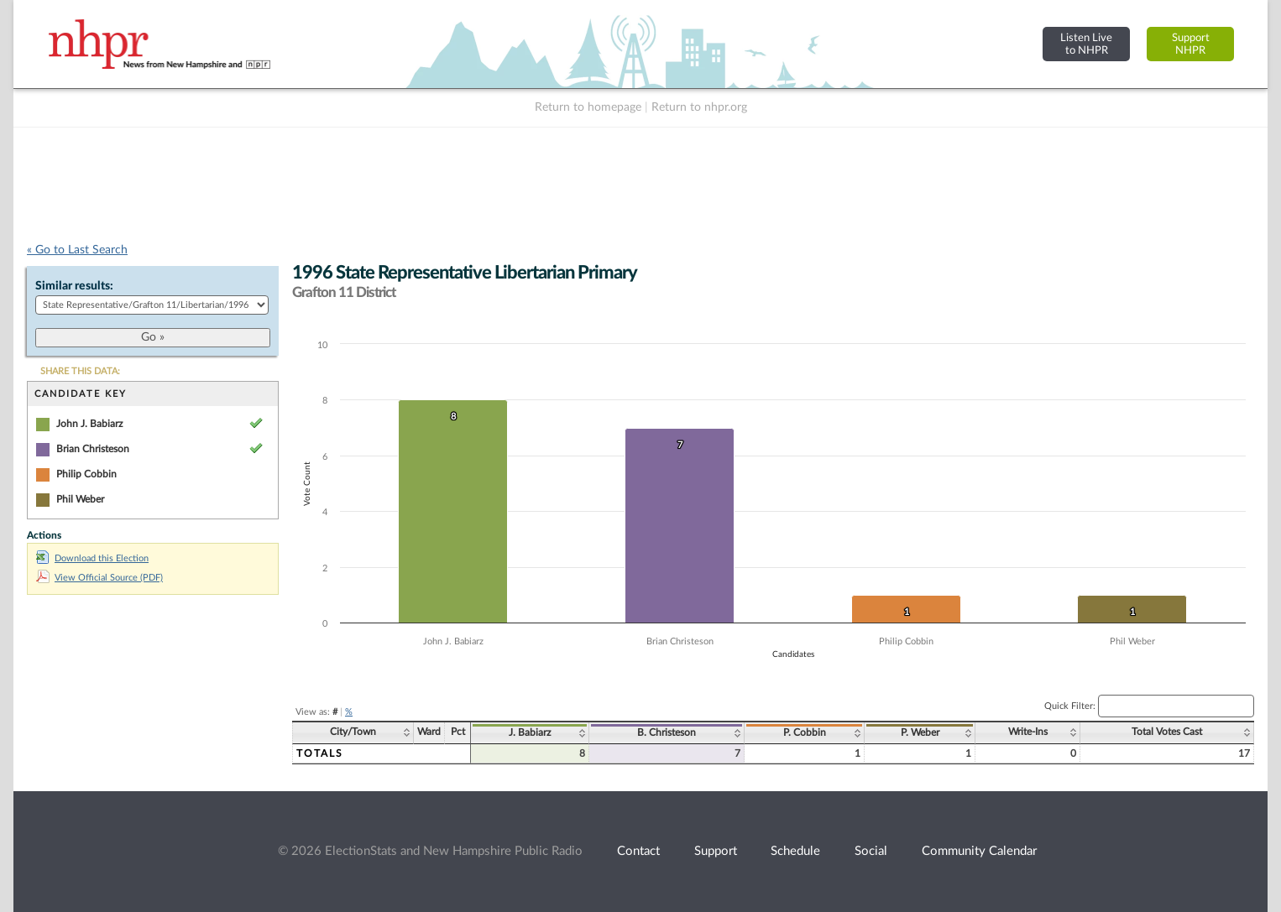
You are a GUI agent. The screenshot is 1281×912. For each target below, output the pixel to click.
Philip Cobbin (86, 474)
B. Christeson (666, 732)
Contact (638, 851)
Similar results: (74, 286)
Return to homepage (588, 107)
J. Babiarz (530, 732)
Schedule (795, 851)
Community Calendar (979, 851)
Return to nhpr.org (699, 107)
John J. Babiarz (89, 424)
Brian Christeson (92, 449)
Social (871, 851)
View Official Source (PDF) (99, 577)
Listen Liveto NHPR (1086, 44)
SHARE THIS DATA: (80, 371)
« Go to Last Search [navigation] (77, 250)
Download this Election (92, 558)
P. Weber (920, 732)
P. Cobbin (804, 732)
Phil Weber (80, 499)
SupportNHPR (1191, 44)
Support (715, 851)
